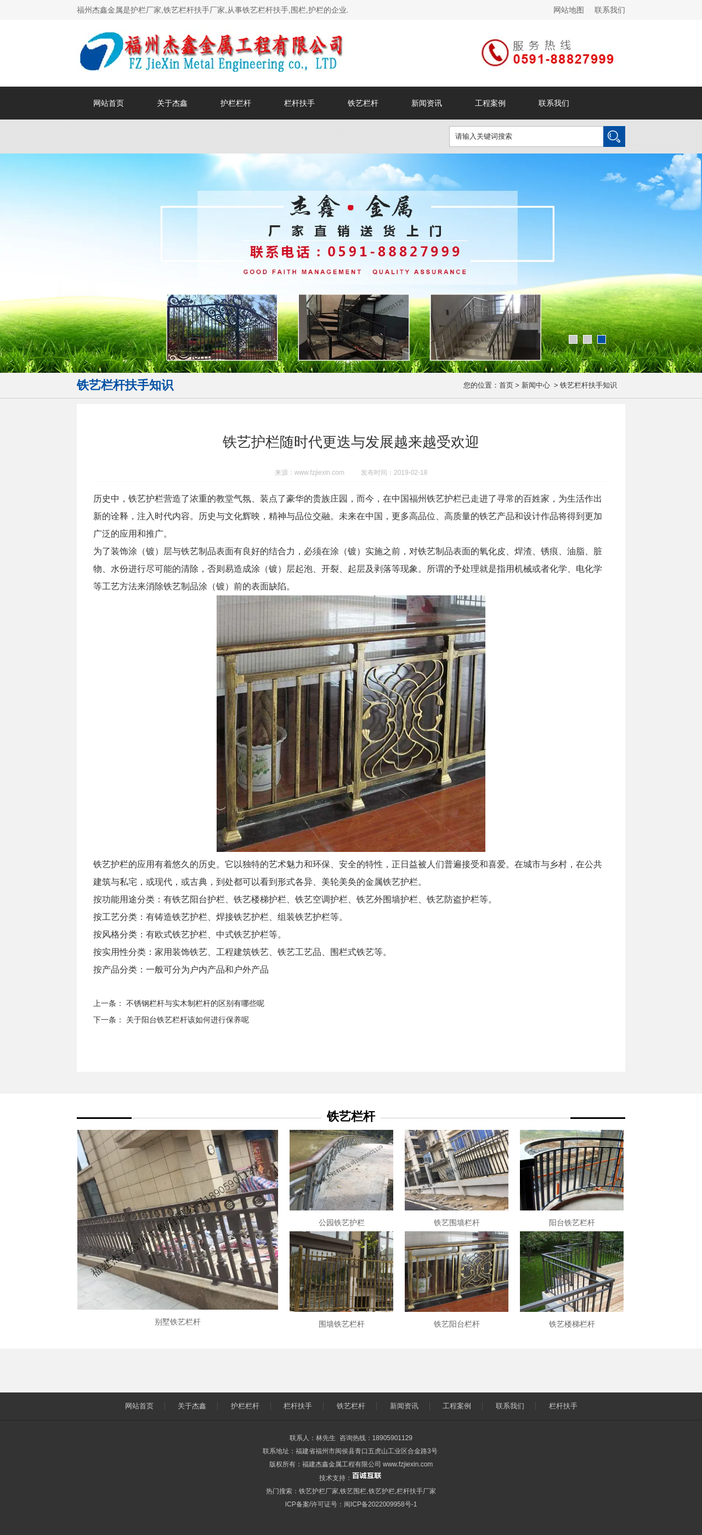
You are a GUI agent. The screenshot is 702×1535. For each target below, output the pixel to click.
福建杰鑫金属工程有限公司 (341, 1464)
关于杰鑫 (172, 103)
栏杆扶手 (299, 103)
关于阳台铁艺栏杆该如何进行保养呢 (186, 1019)
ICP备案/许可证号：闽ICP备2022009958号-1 (351, 1504)
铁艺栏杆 (363, 103)
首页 (506, 385)
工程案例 (490, 103)
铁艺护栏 (382, 1491)
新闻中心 (536, 385)
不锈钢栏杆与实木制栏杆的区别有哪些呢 (194, 1003)
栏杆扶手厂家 (416, 1491)
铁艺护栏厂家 (318, 1491)
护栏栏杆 (235, 103)
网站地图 (568, 9)
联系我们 (610, 9)
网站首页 (108, 103)
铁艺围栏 (353, 1491)
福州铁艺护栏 (435, 498)
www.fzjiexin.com (319, 472)
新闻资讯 (426, 103)
